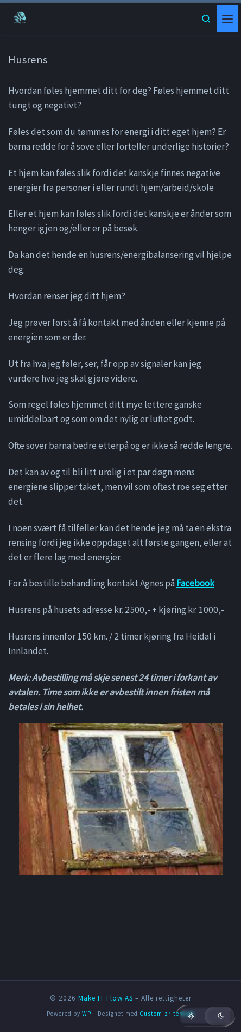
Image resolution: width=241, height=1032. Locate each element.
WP (86, 1013)
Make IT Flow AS (105, 998)
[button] (206, 1016)
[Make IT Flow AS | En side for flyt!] (20, 17)
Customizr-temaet (166, 1013)
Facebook (195, 583)
